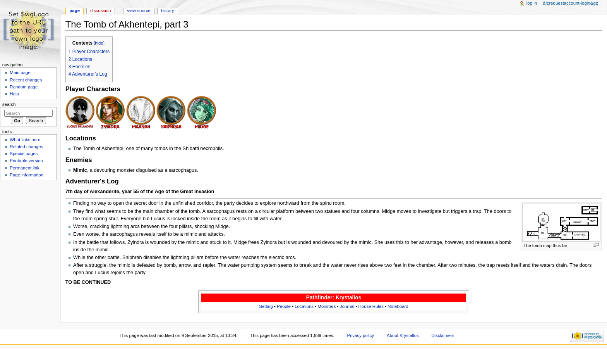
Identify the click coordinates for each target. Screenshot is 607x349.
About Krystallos (403, 335)
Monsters (326, 306)
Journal (347, 306)
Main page (20, 72)
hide (99, 43)
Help (14, 94)
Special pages (24, 153)
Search (9, 104)
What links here (25, 139)
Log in (531, 3)
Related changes (26, 146)
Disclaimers (443, 335)
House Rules (371, 306)
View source (138, 10)
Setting (266, 306)
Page (74, 10)
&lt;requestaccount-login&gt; (570, 3)
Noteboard (398, 306)
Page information (26, 175)
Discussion (100, 10)
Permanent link (24, 168)
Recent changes (26, 80)
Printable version (26, 160)
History (167, 10)
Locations (304, 306)
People (284, 306)
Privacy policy (360, 335)
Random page (24, 87)
